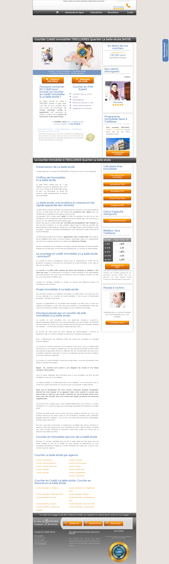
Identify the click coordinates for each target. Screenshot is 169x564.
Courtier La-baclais (42, 467)
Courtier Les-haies (42, 470)
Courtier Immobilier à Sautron (46, 502)
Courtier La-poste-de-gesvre (46, 461)
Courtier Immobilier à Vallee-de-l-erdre (49, 492)
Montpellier (79, 539)
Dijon (86, 541)
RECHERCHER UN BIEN (118, 151)
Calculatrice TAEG (117, 182)
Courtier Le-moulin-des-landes (46, 464)
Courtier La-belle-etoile (77, 467)
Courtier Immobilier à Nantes (79, 492)
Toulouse (87, 536)
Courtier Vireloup (75, 464)
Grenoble (81, 541)
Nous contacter (39, 534)
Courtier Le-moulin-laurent (78, 461)
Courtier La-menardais (76, 474)
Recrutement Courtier (41, 540)
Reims (98, 539)
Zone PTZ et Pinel (117, 196)
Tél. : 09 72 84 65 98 (40, 541)
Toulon (77, 541)
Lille (90, 539)
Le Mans (71, 543)
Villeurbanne (96, 541)
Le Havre (71, 541)
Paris (70, 536)
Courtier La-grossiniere (44, 458)
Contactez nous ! (117, 321)
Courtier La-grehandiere (77, 470)
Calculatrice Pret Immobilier (117, 174)
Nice (93, 536)
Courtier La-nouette (75, 458)
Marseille (75, 536)
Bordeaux (86, 539)
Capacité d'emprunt (117, 219)
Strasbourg (72, 539)
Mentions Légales (39, 538)
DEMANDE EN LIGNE (83, 80)
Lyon (81, 536)
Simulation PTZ (117, 189)
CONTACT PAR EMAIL (52, 80)
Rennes (94, 539)
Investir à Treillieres (114, 127)
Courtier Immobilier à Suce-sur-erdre (82, 502)
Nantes (98, 536)
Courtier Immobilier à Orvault (46, 495)
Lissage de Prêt (117, 203)
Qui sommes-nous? (40, 536)
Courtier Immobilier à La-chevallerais (81, 505)
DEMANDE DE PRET (117, 264)
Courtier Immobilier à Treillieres (47, 486)
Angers (90, 541)
